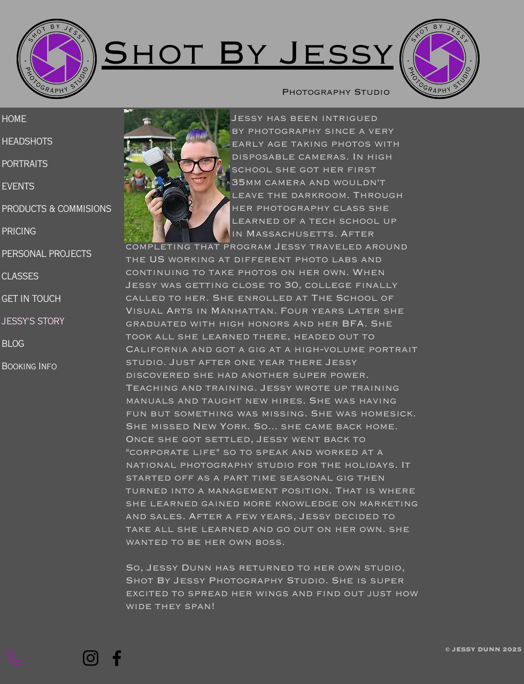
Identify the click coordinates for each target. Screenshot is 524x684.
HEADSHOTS (27, 141)
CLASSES (20, 276)
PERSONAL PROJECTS (46, 253)
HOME (14, 119)
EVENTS (18, 186)
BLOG (13, 343)
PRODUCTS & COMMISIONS (53, 208)
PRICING (19, 231)
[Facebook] (116, 658)
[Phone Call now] (14, 658)
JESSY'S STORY (33, 321)
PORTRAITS (25, 164)
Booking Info (29, 366)
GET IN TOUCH (31, 298)
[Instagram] (90, 658)
